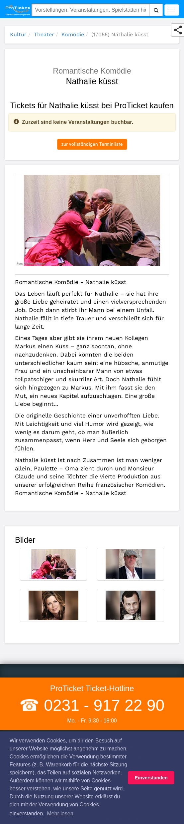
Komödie (72, 34)
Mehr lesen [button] (60, 813)
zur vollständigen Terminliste (92, 144)
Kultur (18, 34)
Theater (44, 34)
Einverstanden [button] (151, 777)
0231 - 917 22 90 (102, 705)
